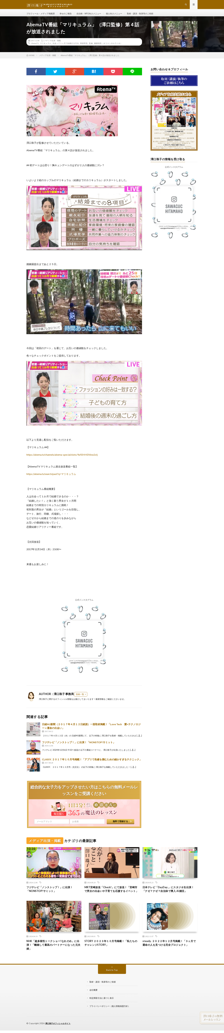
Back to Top (112, 980)
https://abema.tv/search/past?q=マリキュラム (51, 477)
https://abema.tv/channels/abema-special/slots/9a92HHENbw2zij (62, 458)
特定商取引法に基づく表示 (102, 1008)
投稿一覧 (80, 698)
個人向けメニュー (119, 15)
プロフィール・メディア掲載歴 (41, 15)
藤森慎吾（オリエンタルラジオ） (108, 47)
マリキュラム (45, 47)
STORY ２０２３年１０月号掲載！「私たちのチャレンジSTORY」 (111, 952)
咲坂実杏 (84, 47)
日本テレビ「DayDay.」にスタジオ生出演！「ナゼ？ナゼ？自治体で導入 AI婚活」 (168, 896)
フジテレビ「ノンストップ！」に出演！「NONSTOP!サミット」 (78, 746)
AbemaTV (35, 47)
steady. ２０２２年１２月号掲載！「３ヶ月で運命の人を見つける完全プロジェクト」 (169, 954)
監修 (91, 47)
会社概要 (93, 1000)
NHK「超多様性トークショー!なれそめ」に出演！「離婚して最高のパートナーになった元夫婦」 (53, 954)
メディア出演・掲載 (52, 44)
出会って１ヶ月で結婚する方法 (66, 47)
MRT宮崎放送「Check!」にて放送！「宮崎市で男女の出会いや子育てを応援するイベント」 (111, 896)
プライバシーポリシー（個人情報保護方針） (111, 1016)
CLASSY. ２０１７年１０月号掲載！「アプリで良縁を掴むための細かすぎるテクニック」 (92, 763)
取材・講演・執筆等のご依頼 (147, 15)
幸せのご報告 (68, 15)
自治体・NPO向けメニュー (93, 15)
